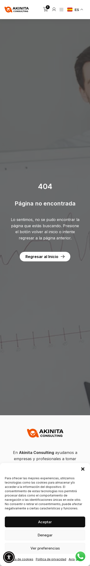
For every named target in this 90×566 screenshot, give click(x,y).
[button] (82, 469)
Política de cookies (19, 559)
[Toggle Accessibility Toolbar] (9, 557)
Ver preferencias (45, 548)
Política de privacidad (51, 559)
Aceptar (45, 522)
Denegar (45, 535)
